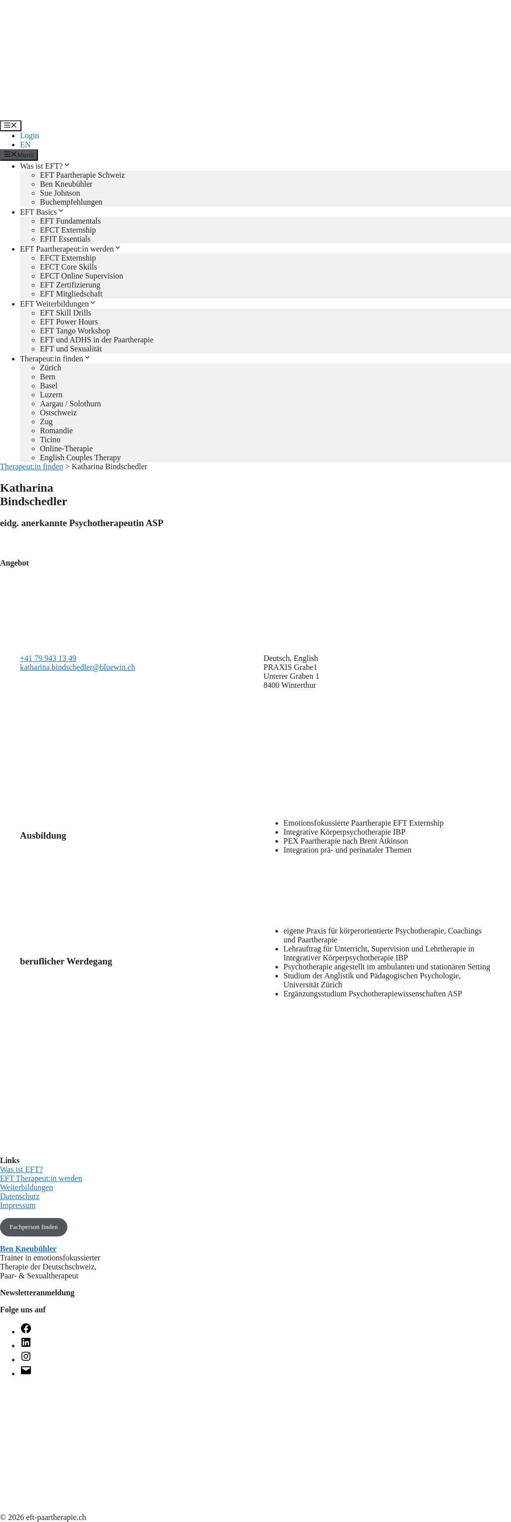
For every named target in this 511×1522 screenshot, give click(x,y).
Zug (46, 421)
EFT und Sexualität (71, 348)
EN (25, 144)
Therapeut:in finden (55, 358)
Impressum (17, 1205)
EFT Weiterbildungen (58, 304)
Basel (49, 385)
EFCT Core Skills (68, 267)
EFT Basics (42, 212)
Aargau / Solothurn (70, 403)
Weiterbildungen (26, 1187)
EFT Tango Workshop (75, 330)
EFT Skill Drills (65, 312)
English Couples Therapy (80, 457)
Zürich (50, 367)
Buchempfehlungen (71, 202)
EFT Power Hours (69, 321)
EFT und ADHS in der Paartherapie (97, 339)
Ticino (50, 439)
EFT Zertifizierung (70, 285)
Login (29, 135)
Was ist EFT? (45, 166)
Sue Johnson (60, 193)
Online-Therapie (66, 448)
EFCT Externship (68, 230)
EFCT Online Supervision (81, 276)
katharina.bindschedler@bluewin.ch (77, 667)
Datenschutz (19, 1196)
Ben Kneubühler (66, 184)
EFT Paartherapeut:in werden (71, 249)
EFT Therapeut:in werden (41, 1178)
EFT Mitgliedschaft (71, 294)
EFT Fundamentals (70, 221)
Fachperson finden (33, 1226)
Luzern (51, 394)
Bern (47, 376)
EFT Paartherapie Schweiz (82, 175)
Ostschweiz (58, 412)
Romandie (56, 430)
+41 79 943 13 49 (48, 658)
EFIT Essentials (65, 239)
